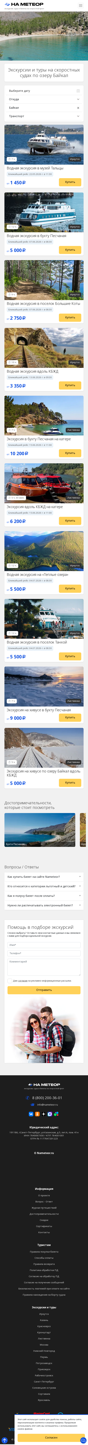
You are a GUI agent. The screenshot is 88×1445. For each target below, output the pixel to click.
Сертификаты (44, 1227)
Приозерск (44, 1370)
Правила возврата (44, 1265)
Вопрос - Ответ (44, 1202)
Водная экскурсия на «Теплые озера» (38, 575)
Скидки (44, 1221)
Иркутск (44, 1314)
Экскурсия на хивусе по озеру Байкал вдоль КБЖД (44, 773)
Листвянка (44, 1339)
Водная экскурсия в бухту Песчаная (37, 236)
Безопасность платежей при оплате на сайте (44, 1289)
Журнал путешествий (44, 1208)
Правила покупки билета (44, 1252)
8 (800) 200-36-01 (44, 1098)
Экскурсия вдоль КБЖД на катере (35, 507)
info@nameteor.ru (44, 1105)
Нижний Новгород (44, 1351)
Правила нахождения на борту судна (44, 1295)
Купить (70, 182)
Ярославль (44, 1401)
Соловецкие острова (44, 1388)
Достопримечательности (44, 1214)
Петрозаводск (44, 1364)
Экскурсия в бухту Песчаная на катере (39, 439)
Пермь (44, 1358)
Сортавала (44, 1394)
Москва (44, 1345)
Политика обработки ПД (44, 1271)
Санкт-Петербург (44, 1382)
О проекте (44, 1196)
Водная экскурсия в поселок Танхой (37, 642)
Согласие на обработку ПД (44, 1277)
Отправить (44, 991)
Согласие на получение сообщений (44, 1283)
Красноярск (44, 1327)
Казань (44, 1321)
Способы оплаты (44, 1258)
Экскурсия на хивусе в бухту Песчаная (39, 710)
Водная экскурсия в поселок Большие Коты (44, 303)
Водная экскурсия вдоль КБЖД (33, 371)
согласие (23, 981)
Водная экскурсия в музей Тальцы (35, 168)
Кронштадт (44, 1333)
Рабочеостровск (44, 1376)
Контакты (44, 1233)
